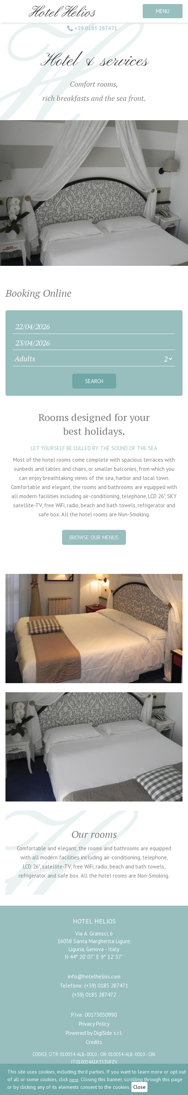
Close (139, 1087)
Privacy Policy (94, 1023)
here (73, 1079)
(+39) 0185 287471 (106, 985)
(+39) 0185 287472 (94, 994)
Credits (94, 1042)
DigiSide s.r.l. (108, 1032)
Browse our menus (94, 537)
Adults (25, 358)
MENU (162, 11)
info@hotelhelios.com (94, 976)
